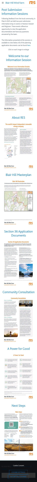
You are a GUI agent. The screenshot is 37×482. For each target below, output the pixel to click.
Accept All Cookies (18, 477)
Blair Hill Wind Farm (15, 2)
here (28, 45)
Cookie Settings (18, 472)
